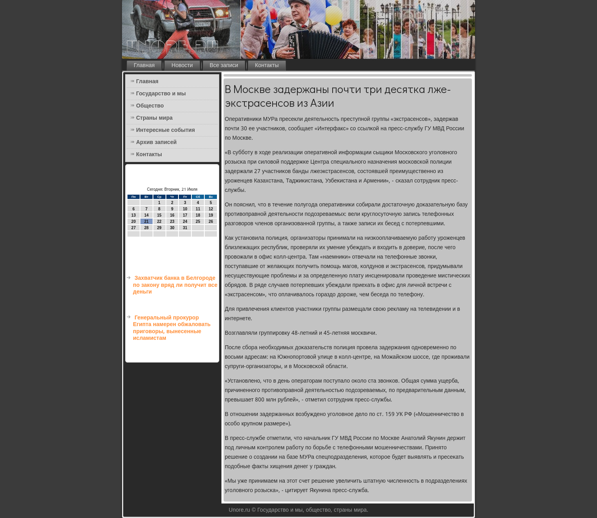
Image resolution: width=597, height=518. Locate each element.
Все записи (224, 65)
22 (159, 221)
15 (159, 215)
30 (172, 228)
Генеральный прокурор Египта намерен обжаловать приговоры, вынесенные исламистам (172, 328)
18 (198, 215)
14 (146, 215)
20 (133, 221)
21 (146, 221)
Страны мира (154, 118)
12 (211, 209)
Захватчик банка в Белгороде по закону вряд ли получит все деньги (175, 285)
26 (211, 221)
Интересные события (165, 130)
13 (133, 215)
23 (172, 221)
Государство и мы (161, 93)
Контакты (266, 65)
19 (211, 215)
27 (133, 228)
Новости (182, 65)
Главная (144, 65)
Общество (150, 106)
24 (185, 221)
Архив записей (156, 142)
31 (185, 228)
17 (185, 215)
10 (185, 209)
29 (159, 228)
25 (198, 221)
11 (198, 209)
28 (146, 228)
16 (172, 215)
